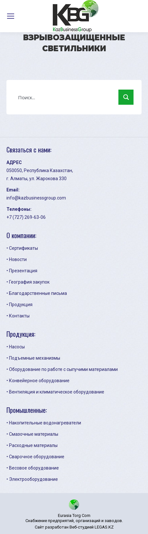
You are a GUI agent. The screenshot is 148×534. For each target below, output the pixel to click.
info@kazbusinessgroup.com (36, 197)
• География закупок (28, 282)
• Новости (16, 259)
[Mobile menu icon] (10, 16)
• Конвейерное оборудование (37, 380)
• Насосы (15, 346)
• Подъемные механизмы (33, 358)
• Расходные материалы (32, 445)
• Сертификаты (22, 248)
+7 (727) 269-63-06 (26, 217)
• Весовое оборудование (32, 468)
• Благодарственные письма (36, 293)
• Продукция (19, 304)
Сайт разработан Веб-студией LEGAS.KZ (74, 527)
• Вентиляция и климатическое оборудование (55, 391)
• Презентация (21, 270)
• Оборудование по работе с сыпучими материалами (62, 369)
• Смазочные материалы (32, 434)
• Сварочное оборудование (35, 456)
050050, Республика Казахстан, (39, 170)
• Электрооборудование (32, 479)
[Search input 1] (67, 96)
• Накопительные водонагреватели (43, 422)
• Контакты (18, 315)
